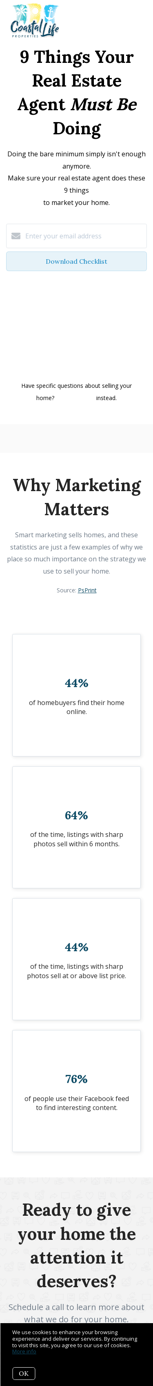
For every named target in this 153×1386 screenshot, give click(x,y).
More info (24, 1351)
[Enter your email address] (84, 236)
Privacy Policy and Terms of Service (75, 366)
